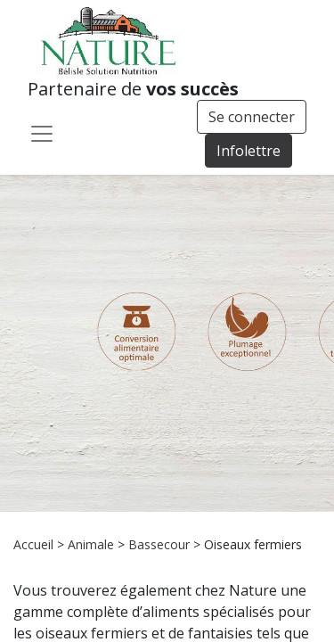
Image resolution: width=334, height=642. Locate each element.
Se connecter (251, 117)
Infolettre (248, 150)
